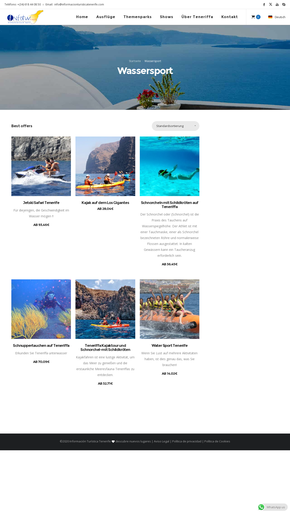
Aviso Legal (161, 504)
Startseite (135, 92)
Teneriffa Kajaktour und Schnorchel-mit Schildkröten (105, 410)
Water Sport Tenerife (170, 408)
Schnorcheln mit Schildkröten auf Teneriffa (169, 267)
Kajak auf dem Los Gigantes (105, 265)
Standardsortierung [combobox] (170, 188)
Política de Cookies (217, 504)
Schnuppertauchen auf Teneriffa (41, 408)
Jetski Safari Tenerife (41, 265)
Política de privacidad (186, 504)
